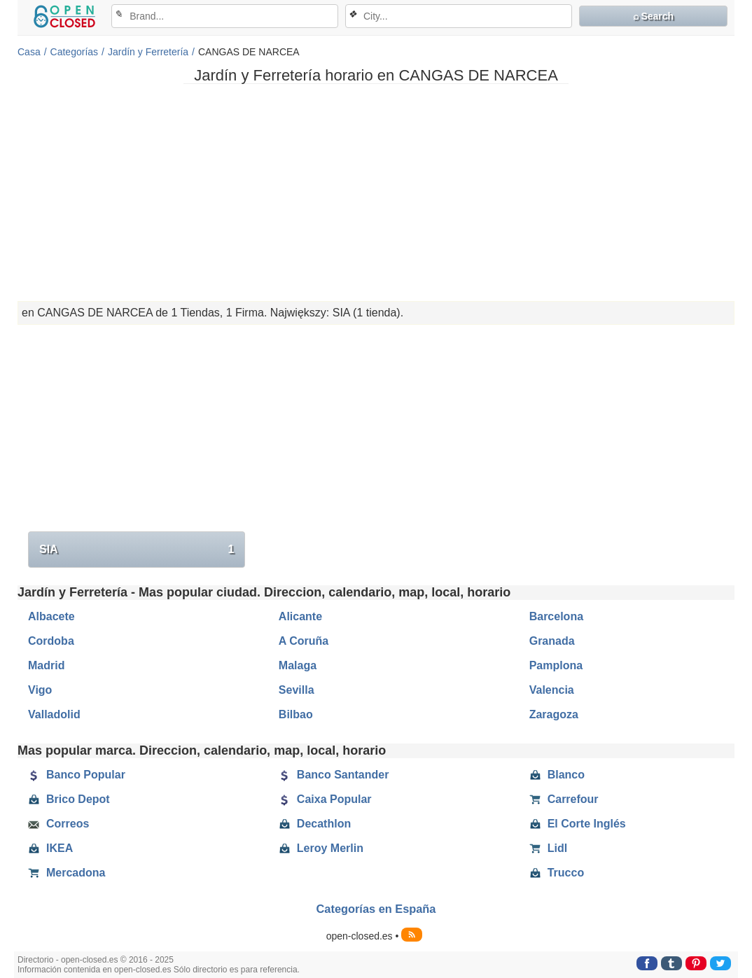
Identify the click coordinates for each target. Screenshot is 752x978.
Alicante (300, 616)
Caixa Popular (325, 799)
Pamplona (556, 665)
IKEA (50, 848)
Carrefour (564, 799)
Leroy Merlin (321, 848)
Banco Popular (76, 775)
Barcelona (556, 616)
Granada (552, 641)
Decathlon (315, 824)
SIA (136, 549)
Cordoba (51, 641)
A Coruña (303, 641)
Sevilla (296, 690)
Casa (29, 51)
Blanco (557, 775)
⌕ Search (653, 16)
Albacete (51, 616)
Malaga (297, 665)
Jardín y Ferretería (148, 51)
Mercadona (66, 873)
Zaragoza (553, 714)
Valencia (551, 690)
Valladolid (54, 714)
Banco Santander (334, 775)
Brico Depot (69, 799)
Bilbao (296, 714)
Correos (58, 824)
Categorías (74, 51)
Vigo (40, 690)
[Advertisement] (376, 193)
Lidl (548, 848)
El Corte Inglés (577, 824)
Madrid (46, 665)
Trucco (556, 873)
